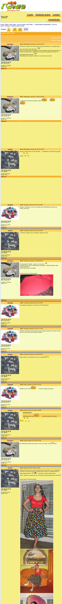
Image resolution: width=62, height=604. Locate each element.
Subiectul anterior (56, 37)
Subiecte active (43, 14)
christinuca (10, 44)
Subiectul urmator (56, 40)
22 (15, 29)
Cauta (30, 14)
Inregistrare (54, 19)
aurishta (10, 149)
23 (20, 29)
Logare (56, 14)
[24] (26, 29)
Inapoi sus (3, 68)
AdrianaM (10, 204)
